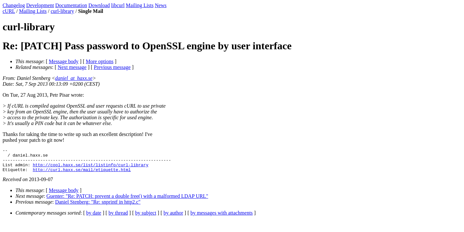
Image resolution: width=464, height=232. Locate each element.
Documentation (71, 5)
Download (99, 5)
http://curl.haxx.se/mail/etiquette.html (82, 174)
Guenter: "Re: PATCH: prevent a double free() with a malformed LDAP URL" (127, 201)
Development (40, 5)
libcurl (118, 5)
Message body (64, 61)
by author (173, 217)
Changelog (14, 5)
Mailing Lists (140, 5)
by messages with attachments (221, 217)
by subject (145, 217)
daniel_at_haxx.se (73, 78)
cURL (9, 11)
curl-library (62, 11)
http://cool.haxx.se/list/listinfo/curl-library (91, 168)
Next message (72, 67)
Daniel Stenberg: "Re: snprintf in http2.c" (97, 206)
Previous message (112, 67)
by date (94, 217)
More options (99, 61)
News (160, 5)
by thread (118, 217)
